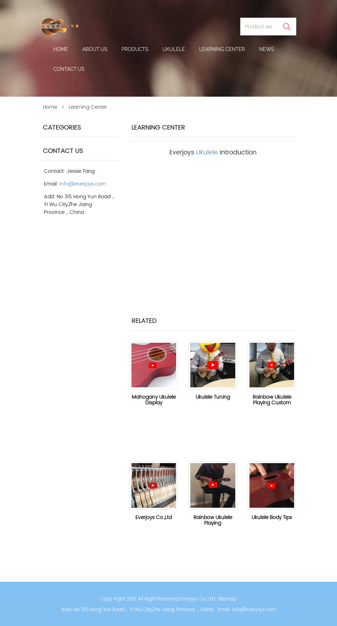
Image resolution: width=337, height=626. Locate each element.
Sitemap (227, 599)
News (266, 49)
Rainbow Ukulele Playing (212, 520)
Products (135, 49)
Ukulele (173, 49)
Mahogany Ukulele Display (154, 400)
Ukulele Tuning (213, 397)
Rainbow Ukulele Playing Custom (272, 400)
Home (61, 49)
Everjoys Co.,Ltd (153, 517)
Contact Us (69, 69)
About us (94, 49)
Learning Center (222, 49)
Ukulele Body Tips (272, 517)
